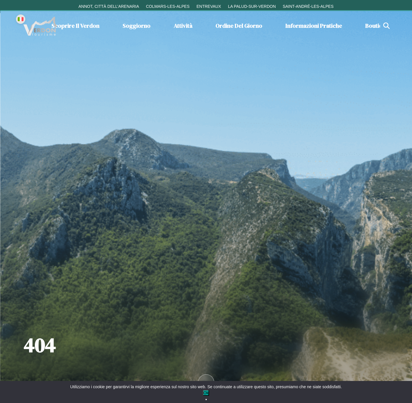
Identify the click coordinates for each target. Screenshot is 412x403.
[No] (206, 399)
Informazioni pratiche (313, 26)
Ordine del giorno (238, 26)
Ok (206, 393)
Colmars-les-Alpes (168, 6)
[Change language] (20, 19)
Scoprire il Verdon (75, 26)
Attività (183, 26)
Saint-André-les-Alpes (308, 6)
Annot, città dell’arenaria (108, 6)
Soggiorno (136, 26)
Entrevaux (209, 6)
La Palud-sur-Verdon (252, 6)
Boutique (377, 26)
